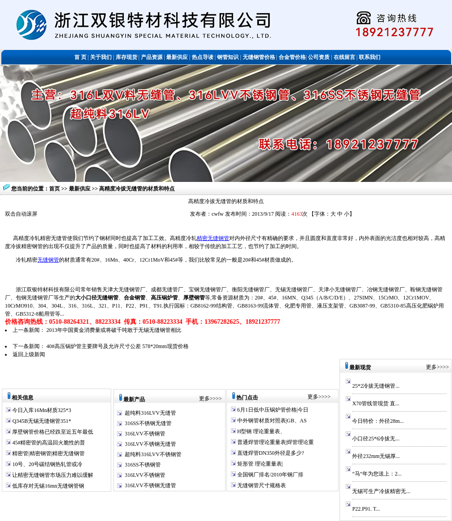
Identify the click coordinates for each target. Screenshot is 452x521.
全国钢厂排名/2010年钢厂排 (269, 474)
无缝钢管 (48, 260)
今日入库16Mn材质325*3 (41, 410)
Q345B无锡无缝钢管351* (41, 421)
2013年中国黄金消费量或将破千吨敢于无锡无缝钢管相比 (113, 330)
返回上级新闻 (29, 354)
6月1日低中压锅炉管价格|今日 (272, 410)
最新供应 (80, 189)
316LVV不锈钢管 (145, 433)
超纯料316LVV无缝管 (150, 413)
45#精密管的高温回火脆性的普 (48, 442)
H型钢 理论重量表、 (261, 431)
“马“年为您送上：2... (377, 474)
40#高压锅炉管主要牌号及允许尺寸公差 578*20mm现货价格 (117, 346)
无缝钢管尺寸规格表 (261, 485)
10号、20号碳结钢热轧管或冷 (46, 464)
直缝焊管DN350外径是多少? (270, 453)
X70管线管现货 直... (375, 403)
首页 (54, 189)
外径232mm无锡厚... (376, 456)
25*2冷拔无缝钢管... (375, 386)
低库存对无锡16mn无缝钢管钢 (47, 486)
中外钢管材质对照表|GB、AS (271, 420)
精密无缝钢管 (213, 238)
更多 (204, 398)
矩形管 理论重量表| (259, 464)
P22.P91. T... (366, 509)
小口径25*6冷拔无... (375, 438)
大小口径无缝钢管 (96, 297)
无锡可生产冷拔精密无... (381, 491)
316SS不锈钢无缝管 (148, 423)
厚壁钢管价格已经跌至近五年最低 (52, 432)
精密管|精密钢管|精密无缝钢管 (48, 453)
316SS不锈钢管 (142, 465)
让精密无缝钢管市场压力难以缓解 (52, 475)
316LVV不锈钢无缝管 (150, 444)
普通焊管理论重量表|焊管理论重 (275, 442)
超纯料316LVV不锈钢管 (153, 454)
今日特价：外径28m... (377, 421)
